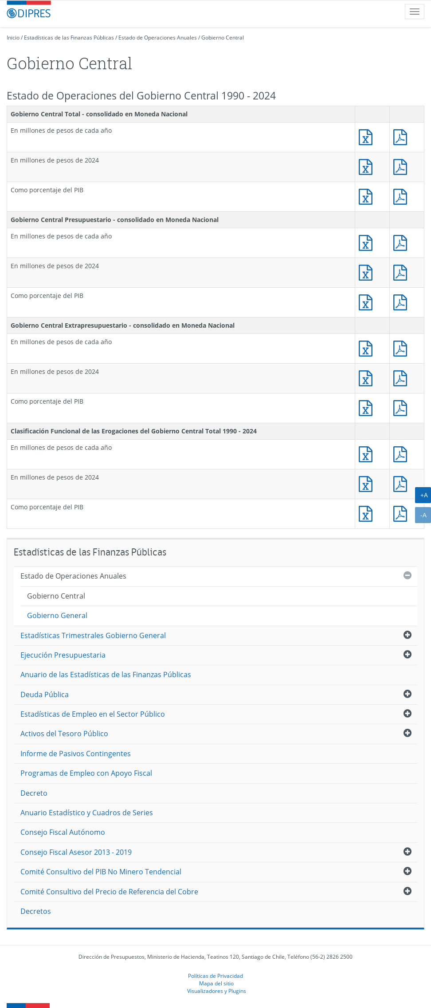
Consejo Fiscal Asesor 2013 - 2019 (76, 852)
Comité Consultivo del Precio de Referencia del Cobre (109, 892)
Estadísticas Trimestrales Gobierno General (93, 635)
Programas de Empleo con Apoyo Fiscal (86, 773)
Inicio (13, 37)
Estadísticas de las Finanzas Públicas (69, 37)
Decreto (33, 793)
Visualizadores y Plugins (216, 990)
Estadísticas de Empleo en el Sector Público (92, 714)
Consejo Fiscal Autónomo (62, 832)
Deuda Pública (44, 694)
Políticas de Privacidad (215, 975)
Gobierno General (57, 615)
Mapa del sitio (216, 983)
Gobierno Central (222, 37)
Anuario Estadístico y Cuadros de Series (86, 813)
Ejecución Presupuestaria (63, 655)
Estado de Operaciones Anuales (157, 37)
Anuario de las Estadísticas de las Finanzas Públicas (105, 674)
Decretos (35, 911)
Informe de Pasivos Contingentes (75, 753)
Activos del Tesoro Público (64, 733)
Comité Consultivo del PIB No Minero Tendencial (100, 872)
